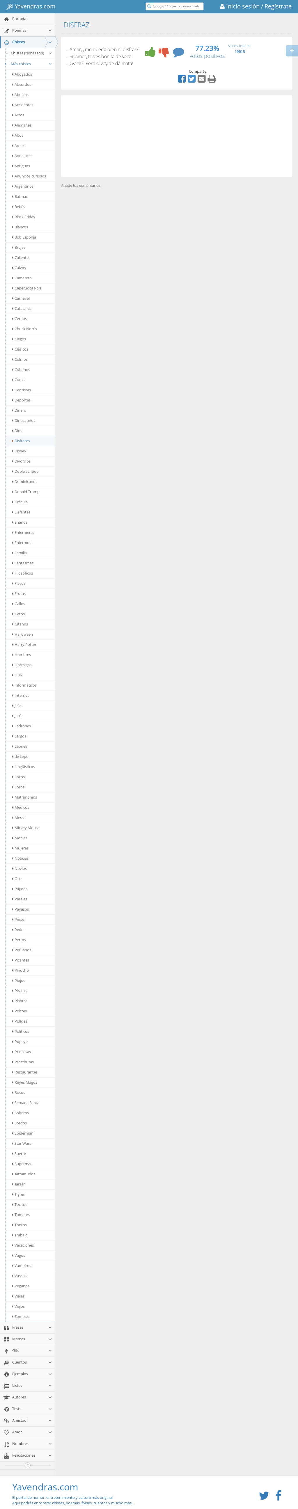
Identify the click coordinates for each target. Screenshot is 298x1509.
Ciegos (19, 339)
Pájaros (19, 888)
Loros (18, 787)
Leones (19, 746)
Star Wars (21, 1143)
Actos (18, 115)
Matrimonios (24, 797)
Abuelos (20, 94)
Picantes (20, 960)
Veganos (20, 1285)
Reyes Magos (24, 1082)
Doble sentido (25, 471)
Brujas (18, 247)
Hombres (21, 654)
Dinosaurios (23, 420)
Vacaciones (23, 1245)
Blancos (20, 227)
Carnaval (21, 298)
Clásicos (20, 349)
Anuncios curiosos (29, 176)
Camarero (22, 277)
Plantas (19, 1000)
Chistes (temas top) (31, 53)
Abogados (22, 74)
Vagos (18, 1255)
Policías (19, 1021)
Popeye (20, 1041)
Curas (18, 379)
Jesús (17, 715)
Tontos (19, 1224)
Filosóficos (22, 573)
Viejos (18, 1306)
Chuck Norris (24, 328)
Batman (20, 196)
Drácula (20, 501)
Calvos (19, 267)
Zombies (20, 1316)
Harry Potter (24, 644)
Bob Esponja (24, 237)
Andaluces (22, 155)
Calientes (21, 257)
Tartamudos (23, 1173)
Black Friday (23, 216)
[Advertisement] (176, 136)
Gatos (18, 613)
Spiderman (22, 1133)
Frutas (19, 593)
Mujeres (20, 848)
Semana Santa (25, 1102)
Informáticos (24, 685)
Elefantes (21, 512)
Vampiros (21, 1265)
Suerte (19, 1153)
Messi (18, 817)
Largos (19, 736)
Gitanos (20, 624)
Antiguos (21, 165)
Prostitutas (23, 1061)
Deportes (21, 400)
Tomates (21, 1214)
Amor (18, 145)
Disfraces (21, 440)
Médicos (20, 807)
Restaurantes (25, 1072)
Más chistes (27, 63)
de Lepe (20, 756)
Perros (19, 939)
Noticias (20, 858)
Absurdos (21, 84)
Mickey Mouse (26, 827)
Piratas (19, 990)
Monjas (19, 837)
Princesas (21, 1051)
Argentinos (22, 186)
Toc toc (19, 1204)
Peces (18, 919)
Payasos (20, 909)
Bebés (18, 206)
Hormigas (21, 664)
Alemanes (21, 125)
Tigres (18, 1194)
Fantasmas (22, 563)
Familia (19, 552)
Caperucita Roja (27, 288)
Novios (19, 868)
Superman (22, 1163)
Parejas (19, 899)
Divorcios (21, 461)
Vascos (19, 1275)
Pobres (19, 1011)
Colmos (20, 359)
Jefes (17, 705)
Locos (18, 776)
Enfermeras (23, 532)
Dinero (19, 410)
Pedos (18, 929)
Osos (17, 878)
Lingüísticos (23, 766)
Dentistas (21, 389)
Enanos (19, 522)
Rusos (18, 1092)
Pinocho (20, 970)
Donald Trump (26, 491)
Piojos (18, 980)
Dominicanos (24, 481)
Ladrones (21, 725)
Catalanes (21, 308)
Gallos (18, 603)
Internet (20, 695)
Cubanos (21, 369)
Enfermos (21, 542)
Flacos (18, 583)
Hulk (17, 675)
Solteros (20, 1112)
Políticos (20, 1031)
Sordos (19, 1123)
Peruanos (21, 949)
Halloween (22, 634)
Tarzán (19, 1184)
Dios (17, 430)
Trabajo (20, 1235)
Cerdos (19, 318)
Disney (19, 451)
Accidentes (22, 104)
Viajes (18, 1296)
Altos (17, 135)
